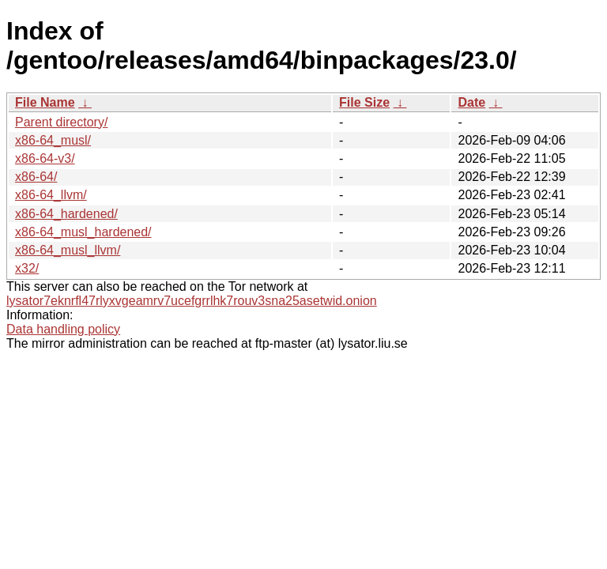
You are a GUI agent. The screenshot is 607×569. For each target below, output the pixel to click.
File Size (364, 102)
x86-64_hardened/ (66, 213)
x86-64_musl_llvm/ (67, 250)
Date (471, 102)
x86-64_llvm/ (51, 195)
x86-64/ (36, 176)
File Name (45, 102)
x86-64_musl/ (53, 140)
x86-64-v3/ (45, 158)
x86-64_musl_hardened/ (83, 232)
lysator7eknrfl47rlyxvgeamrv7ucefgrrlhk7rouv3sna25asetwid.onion (191, 300)
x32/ (27, 268)
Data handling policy (63, 329)
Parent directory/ (61, 122)
